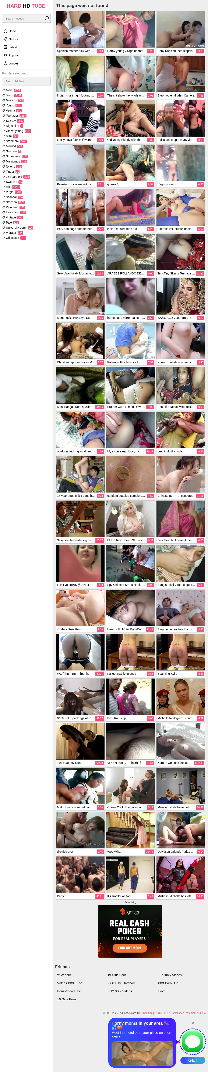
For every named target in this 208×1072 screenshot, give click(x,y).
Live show (14, 212)
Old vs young (16, 131)
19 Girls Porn (116, 975)
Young (12, 105)
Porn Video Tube (69, 991)
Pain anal (13, 207)
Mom (11, 90)
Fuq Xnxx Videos (170, 975)
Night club (12, 125)
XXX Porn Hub (168, 983)
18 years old (16, 176)
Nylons (12, 166)
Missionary (14, 161)
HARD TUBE (26, 6)
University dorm (17, 227)
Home (10, 31)
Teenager (14, 115)
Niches (10, 39)
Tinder (11, 171)
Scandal (12, 197)
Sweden (11, 151)
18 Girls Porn (66, 999)
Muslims (13, 100)
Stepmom (14, 141)
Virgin (12, 192)
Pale (10, 222)
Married (12, 146)
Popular (11, 55)
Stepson (13, 202)
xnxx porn (64, 975)
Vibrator (12, 232)
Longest (11, 63)
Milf (11, 187)
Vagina (12, 110)
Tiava (161, 991)
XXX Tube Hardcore (121, 983)
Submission (15, 156)
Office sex (14, 237)
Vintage (12, 217)
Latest (10, 47)
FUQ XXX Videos (119, 991)
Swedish (12, 181)
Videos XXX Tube (69, 983)
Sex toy (13, 120)
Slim (10, 136)
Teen (12, 95)
